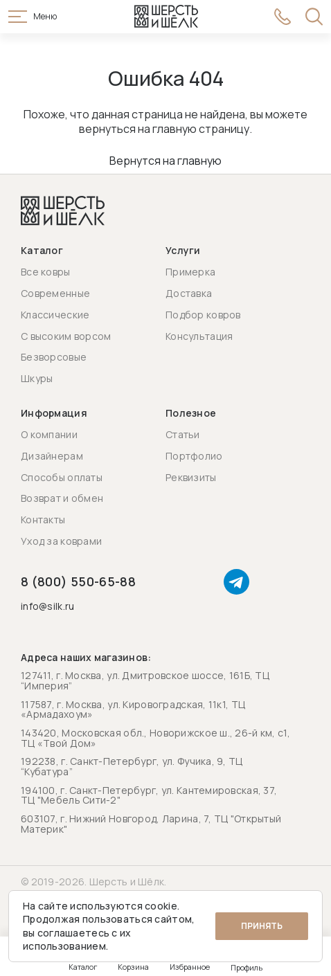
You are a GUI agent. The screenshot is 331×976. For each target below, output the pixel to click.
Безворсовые (54, 356)
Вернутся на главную (165, 160)
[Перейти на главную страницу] (166, 16)
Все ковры (46, 271)
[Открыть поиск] (314, 16)
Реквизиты (191, 477)
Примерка (190, 271)
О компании (49, 434)
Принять (262, 926)
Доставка (189, 293)
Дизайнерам (52, 455)
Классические (55, 314)
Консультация (199, 336)
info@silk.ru (47, 607)
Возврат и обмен (62, 498)
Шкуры (37, 378)
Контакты (43, 519)
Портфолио (194, 455)
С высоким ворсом (66, 336)
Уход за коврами (61, 541)
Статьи (183, 434)
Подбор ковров (203, 314)
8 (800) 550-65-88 (78, 581)
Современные (55, 293)
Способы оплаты (61, 477)
